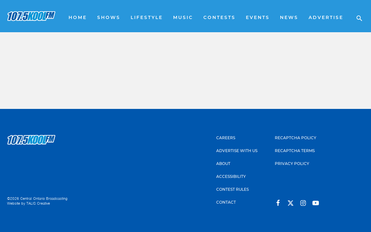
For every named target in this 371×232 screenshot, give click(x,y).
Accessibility (231, 177)
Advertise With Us (236, 151)
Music (183, 17)
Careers (225, 138)
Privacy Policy (292, 164)
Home (78, 17)
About (223, 164)
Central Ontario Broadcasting (44, 198)
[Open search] (356, 16)
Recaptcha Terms (295, 151)
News (289, 17)
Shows (108, 17)
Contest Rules (232, 190)
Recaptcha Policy (295, 138)
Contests (219, 17)
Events (258, 17)
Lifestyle (147, 17)
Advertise (326, 17)
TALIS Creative (38, 203)
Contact (226, 203)
